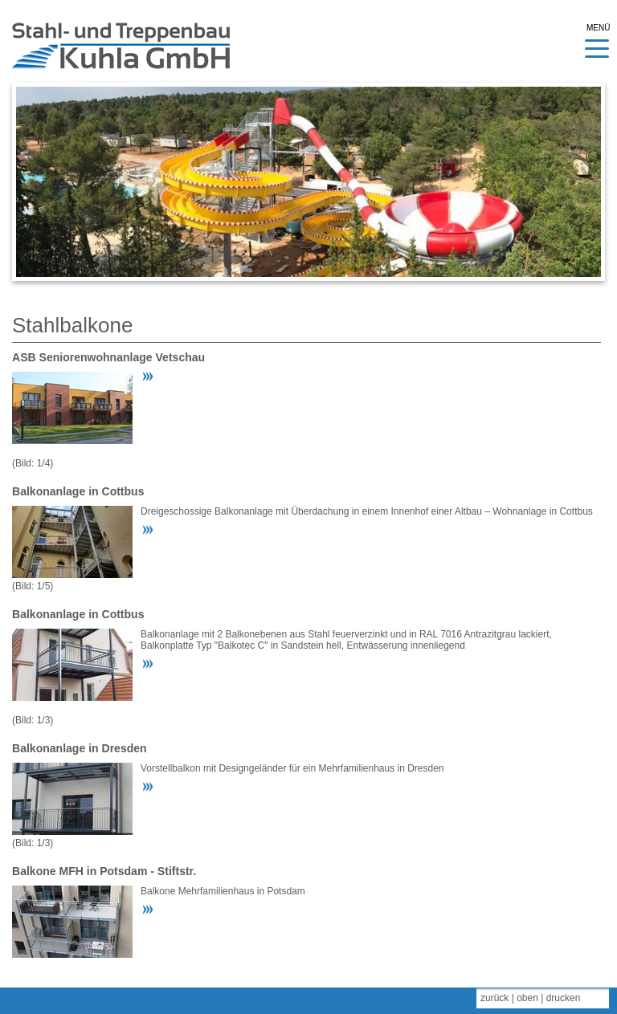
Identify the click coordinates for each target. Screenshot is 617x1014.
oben (527, 998)
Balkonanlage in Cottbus (78, 491)
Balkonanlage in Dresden (79, 748)
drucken (563, 998)
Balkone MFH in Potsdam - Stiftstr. (104, 871)
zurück (494, 998)
